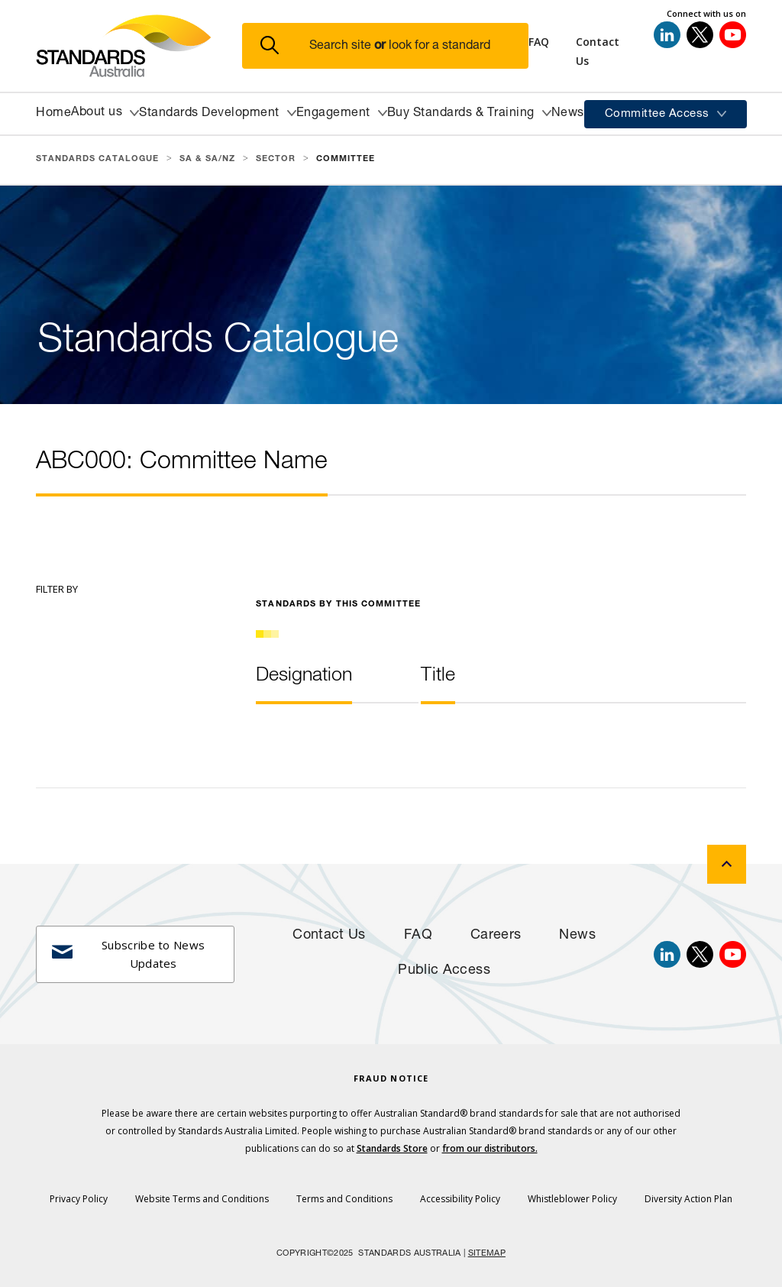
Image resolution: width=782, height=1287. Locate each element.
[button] (394, 46)
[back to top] (726, 864)
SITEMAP (487, 1254)
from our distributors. (490, 1148)
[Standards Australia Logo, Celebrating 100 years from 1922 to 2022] (139, 46)
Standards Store (392, 1148)
